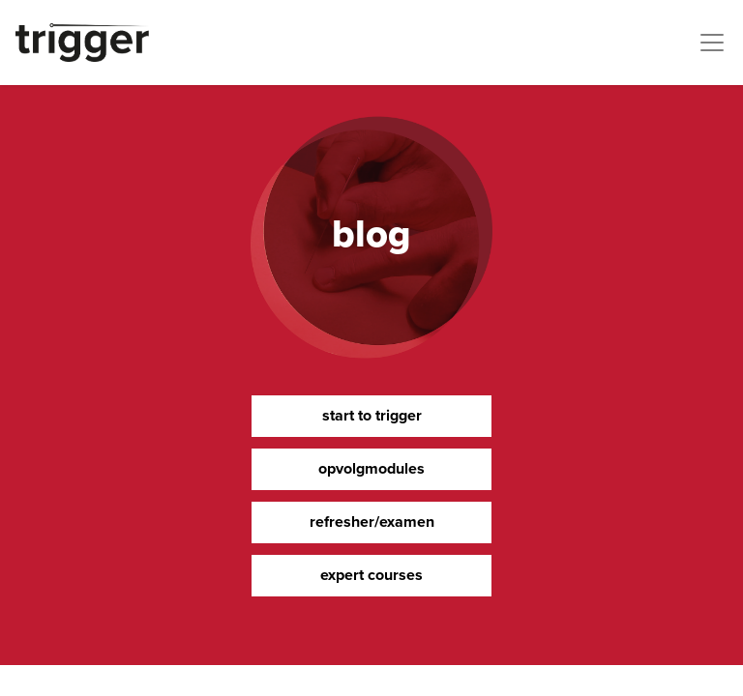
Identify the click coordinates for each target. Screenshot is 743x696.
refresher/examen (372, 521)
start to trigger (372, 415)
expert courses (371, 575)
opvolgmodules (371, 468)
